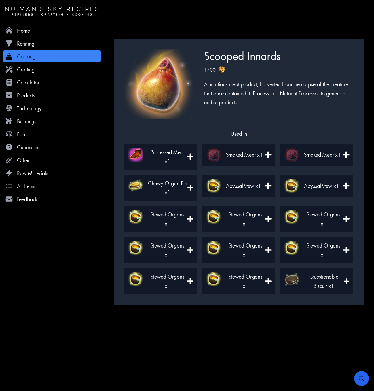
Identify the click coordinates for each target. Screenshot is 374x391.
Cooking (20, 56)
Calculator (22, 82)
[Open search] (361, 378)
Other (17, 160)
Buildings (20, 121)
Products (20, 95)
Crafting (20, 69)
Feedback (21, 199)
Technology (23, 108)
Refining (19, 43)
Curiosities (22, 147)
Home (17, 30)
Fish (15, 134)
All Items (20, 186)
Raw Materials (26, 173)
